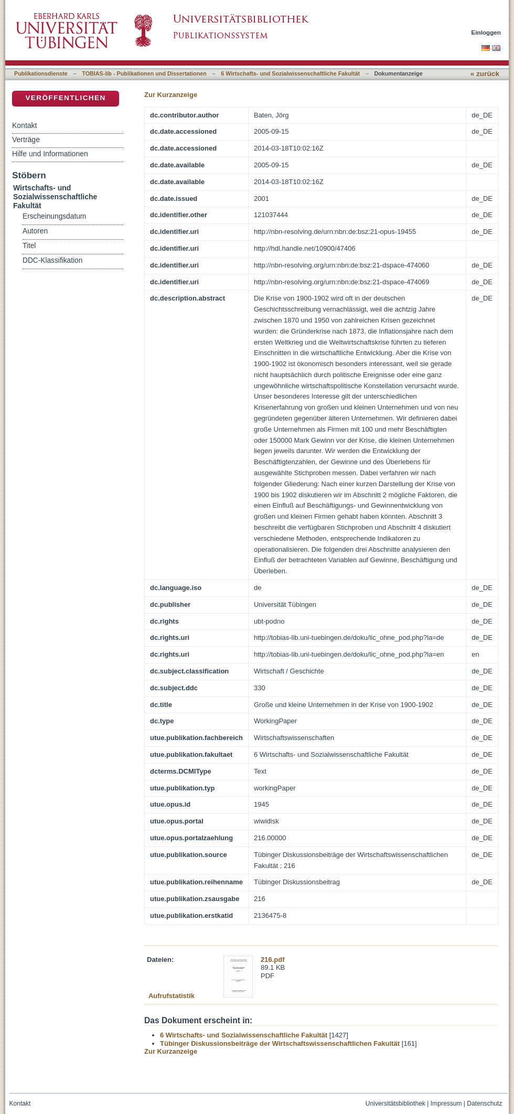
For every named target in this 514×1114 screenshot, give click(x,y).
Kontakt (24, 125)
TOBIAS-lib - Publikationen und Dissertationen (144, 73)
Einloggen (486, 32)
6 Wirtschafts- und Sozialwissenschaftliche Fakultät (290, 73)
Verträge (26, 139)
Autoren (35, 231)
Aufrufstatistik (171, 996)
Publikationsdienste (41, 73)
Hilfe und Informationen (50, 153)
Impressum (446, 1103)
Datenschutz (484, 1103)
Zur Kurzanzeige (170, 95)
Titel (29, 246)
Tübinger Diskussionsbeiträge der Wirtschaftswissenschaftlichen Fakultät (280, 1043)
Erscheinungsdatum (54, 216)
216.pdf (273, 959)
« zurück (484, 74)
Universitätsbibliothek (395, 1103)
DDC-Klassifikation (52, 260)
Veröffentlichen (65, 98)
